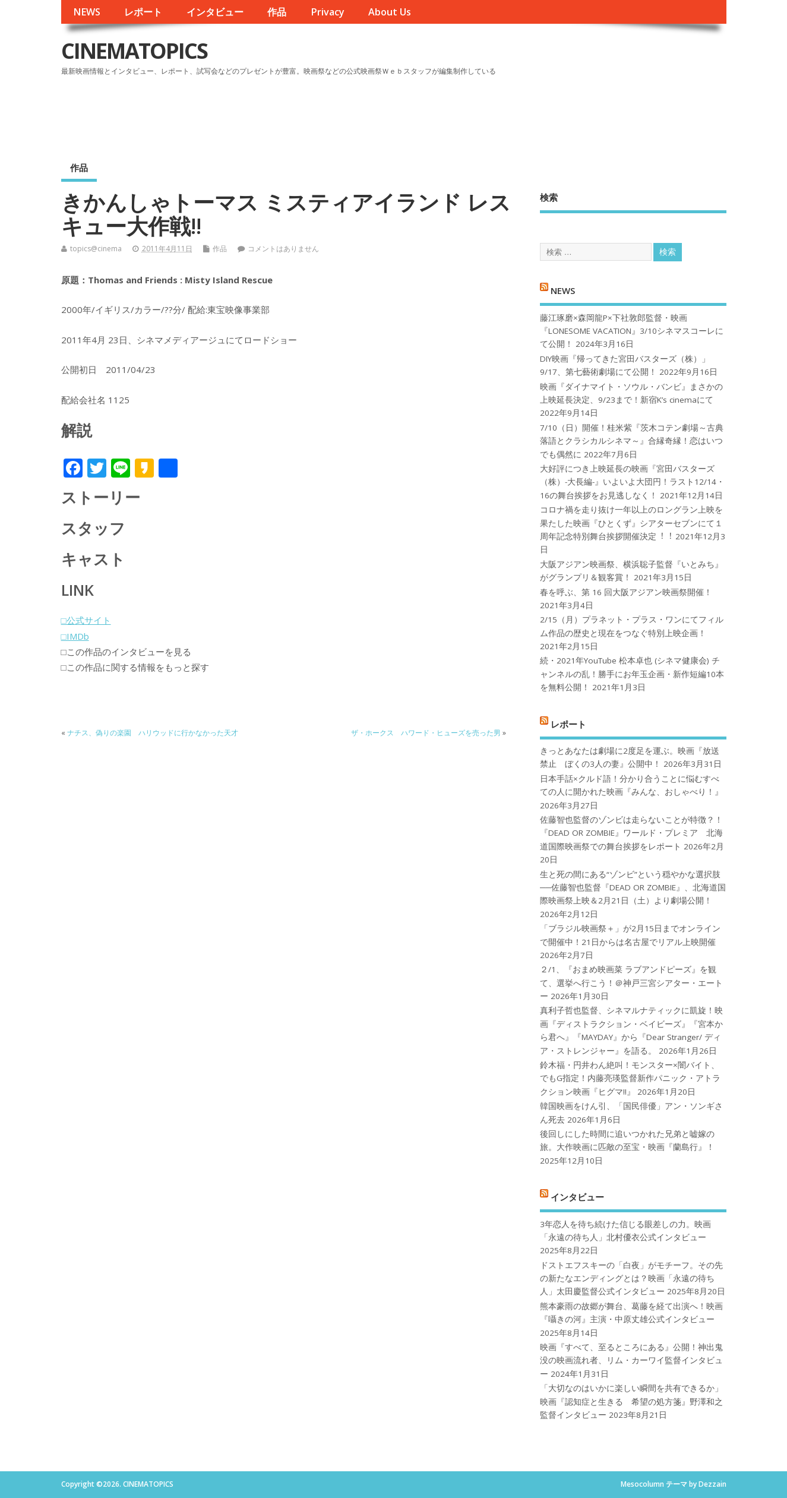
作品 (276, 11)
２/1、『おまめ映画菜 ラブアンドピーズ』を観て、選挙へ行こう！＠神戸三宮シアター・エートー (631, 982)
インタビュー (215, 11)
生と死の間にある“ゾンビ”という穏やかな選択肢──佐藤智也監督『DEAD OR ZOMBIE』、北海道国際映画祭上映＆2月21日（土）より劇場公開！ (633, 887)
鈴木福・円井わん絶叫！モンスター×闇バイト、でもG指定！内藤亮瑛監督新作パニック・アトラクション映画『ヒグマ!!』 (630, 1078)
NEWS (86, 11)
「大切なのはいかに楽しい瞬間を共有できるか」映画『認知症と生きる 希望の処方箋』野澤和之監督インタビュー (631, 1401)
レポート (143, 11)
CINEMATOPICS (134, 50)
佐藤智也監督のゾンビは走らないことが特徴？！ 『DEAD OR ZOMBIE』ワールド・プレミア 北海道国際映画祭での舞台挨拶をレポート (631, 833)
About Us (389, 11)
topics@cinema (96, 249)
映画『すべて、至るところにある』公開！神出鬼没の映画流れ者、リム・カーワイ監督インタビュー (631, 1360)
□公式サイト (86, 620)
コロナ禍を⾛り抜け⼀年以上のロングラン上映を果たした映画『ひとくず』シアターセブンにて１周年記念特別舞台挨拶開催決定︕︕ (631, 523)
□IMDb (75, 636)
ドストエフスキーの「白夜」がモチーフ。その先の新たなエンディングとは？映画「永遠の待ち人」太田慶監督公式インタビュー (631, 1278)
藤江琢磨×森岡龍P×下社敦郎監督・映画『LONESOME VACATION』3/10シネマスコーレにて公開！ (631, 331)
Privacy (327, 11)
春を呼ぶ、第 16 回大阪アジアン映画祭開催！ (626, 592)
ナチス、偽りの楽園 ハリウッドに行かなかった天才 (152, 733)
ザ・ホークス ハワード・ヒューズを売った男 (426, 733)
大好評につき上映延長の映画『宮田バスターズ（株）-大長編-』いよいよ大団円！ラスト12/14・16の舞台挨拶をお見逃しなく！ (632, 482)
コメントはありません (283, 249)
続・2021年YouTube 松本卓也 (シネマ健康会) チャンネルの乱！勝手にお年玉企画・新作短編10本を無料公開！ (632, 674)
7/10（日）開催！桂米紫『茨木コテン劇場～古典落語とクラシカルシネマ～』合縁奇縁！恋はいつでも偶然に (631, 441)
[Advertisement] (500, 112)
